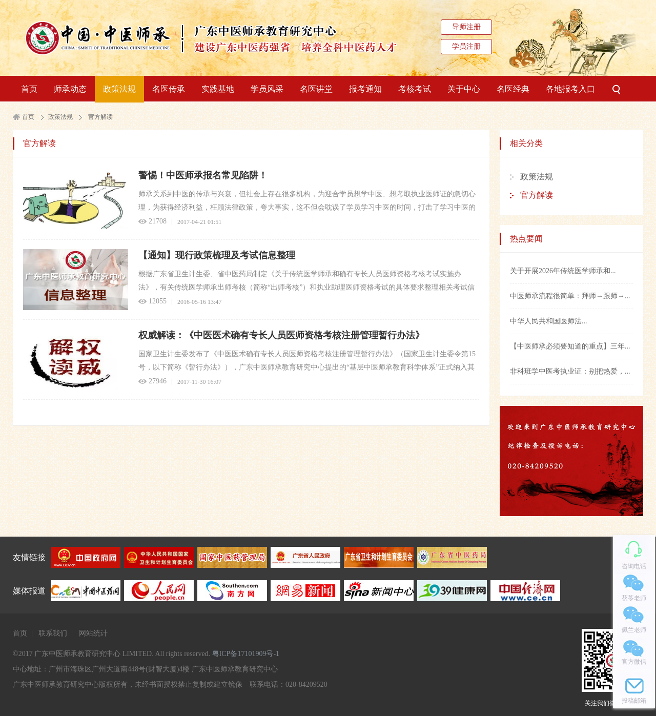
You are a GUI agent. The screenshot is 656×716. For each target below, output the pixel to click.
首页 (29, 89)
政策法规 (119, 89)
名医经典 (513, 89)
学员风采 (267, 89)
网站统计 (93, 633)
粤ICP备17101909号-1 (245, 654)
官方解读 (100, 116)
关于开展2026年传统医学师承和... (563, 271)
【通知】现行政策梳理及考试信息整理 (216, 255)
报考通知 (365, 89)
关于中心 (463, 89)
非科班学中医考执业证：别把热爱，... (570, 371)
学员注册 (466, 46)
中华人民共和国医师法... (548, 321)
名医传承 (168, 89)
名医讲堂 (316, 89)
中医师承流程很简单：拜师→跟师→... (570, 296)
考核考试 (414, 89)
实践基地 (217, 89)
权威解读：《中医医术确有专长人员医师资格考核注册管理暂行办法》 (281, 335)
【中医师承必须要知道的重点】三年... (570, 346)
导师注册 (466, 27)
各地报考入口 (570, 89)
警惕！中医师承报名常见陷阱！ (203, 175)
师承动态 (70, 89)
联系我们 (52, 633)
